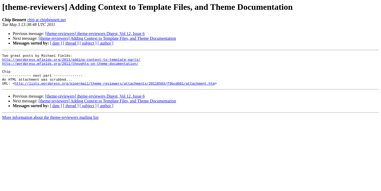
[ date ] (56, 43)
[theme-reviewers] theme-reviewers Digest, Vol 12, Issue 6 (95, 33)
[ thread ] (71, 43)
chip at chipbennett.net (46, 20)
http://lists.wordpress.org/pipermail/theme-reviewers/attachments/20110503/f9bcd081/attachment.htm (115, 89)
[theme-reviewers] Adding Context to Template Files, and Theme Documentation (107, 38)
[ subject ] (88, 43)
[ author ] (106, 43)
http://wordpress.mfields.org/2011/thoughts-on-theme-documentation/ (70, 65)
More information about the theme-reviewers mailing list (50, 123)
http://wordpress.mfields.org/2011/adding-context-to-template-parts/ (71, 61)
